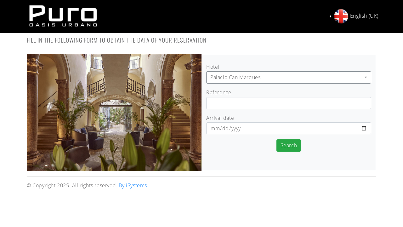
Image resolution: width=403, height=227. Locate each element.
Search (289, 145)
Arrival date (220, 117)
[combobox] (288, 77)
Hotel (212, 66)
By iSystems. (133, 185)
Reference (218, 92)
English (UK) (355, 16)
